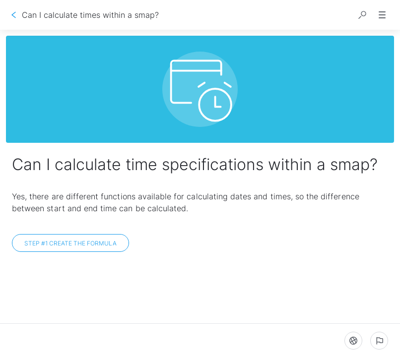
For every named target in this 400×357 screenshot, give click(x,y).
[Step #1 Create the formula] (70, 243)
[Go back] (14, 15)
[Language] (353, 341)
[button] (362, 15)
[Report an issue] (379, 341)
